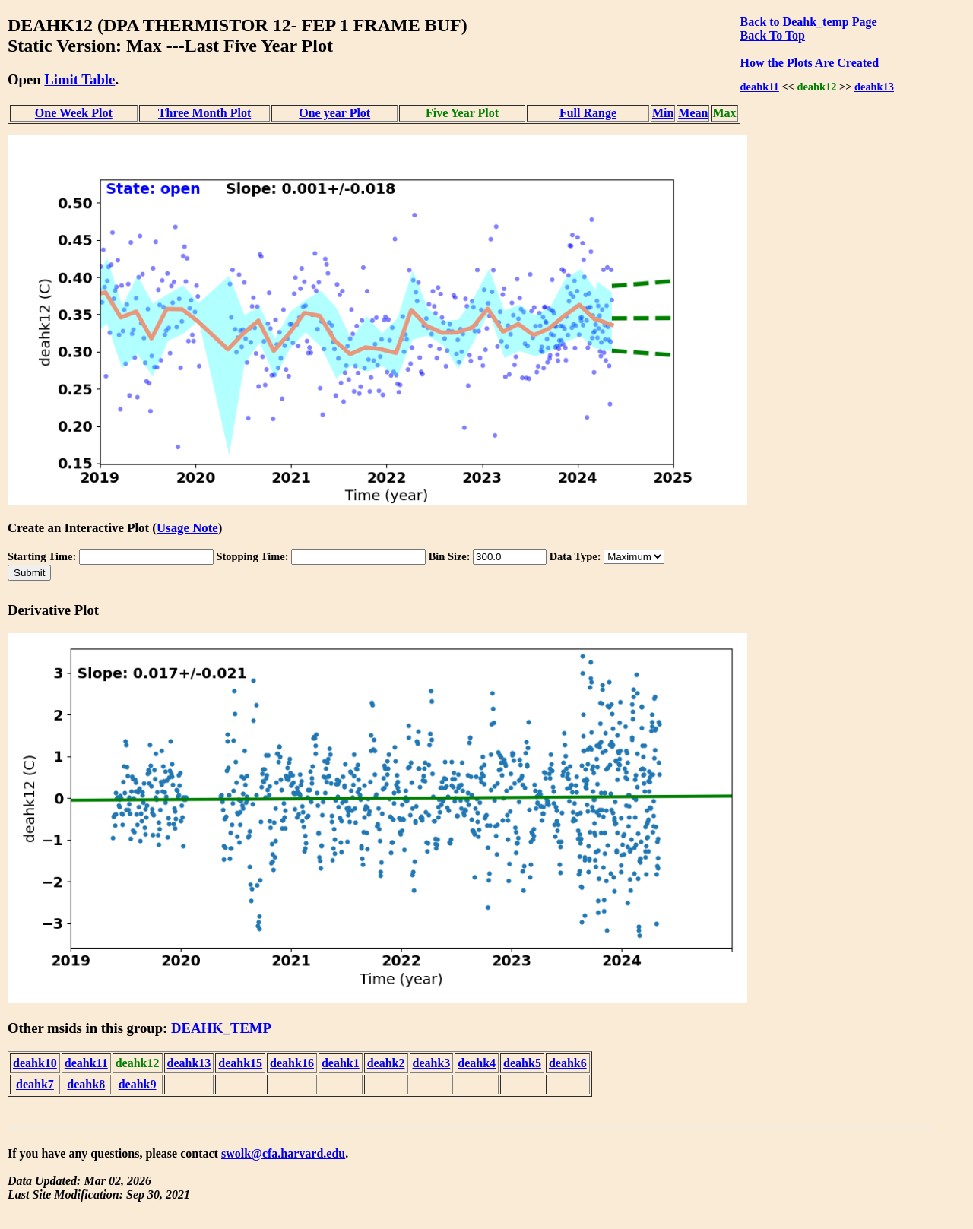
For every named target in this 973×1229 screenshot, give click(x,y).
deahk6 (568, 1062)
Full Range (587, 112)
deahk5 (522, 1062)
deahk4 (477, 1062)
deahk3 (432, 1062)
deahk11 (759, 87)
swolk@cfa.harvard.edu (283, 1153)
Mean (693, 112)
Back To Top (772, 35)
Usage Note (187, 528)
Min (662, 112)
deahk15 (240, 1062)
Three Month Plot (204, 112)
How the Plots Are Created (809, 62)
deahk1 (341, 1062)
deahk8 (86, 1084)
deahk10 (35, 1062)
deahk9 (138, 1084)
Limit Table (79, 79)
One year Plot (334, 112)
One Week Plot (74, 112)
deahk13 (874, 87)
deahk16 (292, 1062)
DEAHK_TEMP (221, 1028)
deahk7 (35, 1084)
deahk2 (386, 1062)
